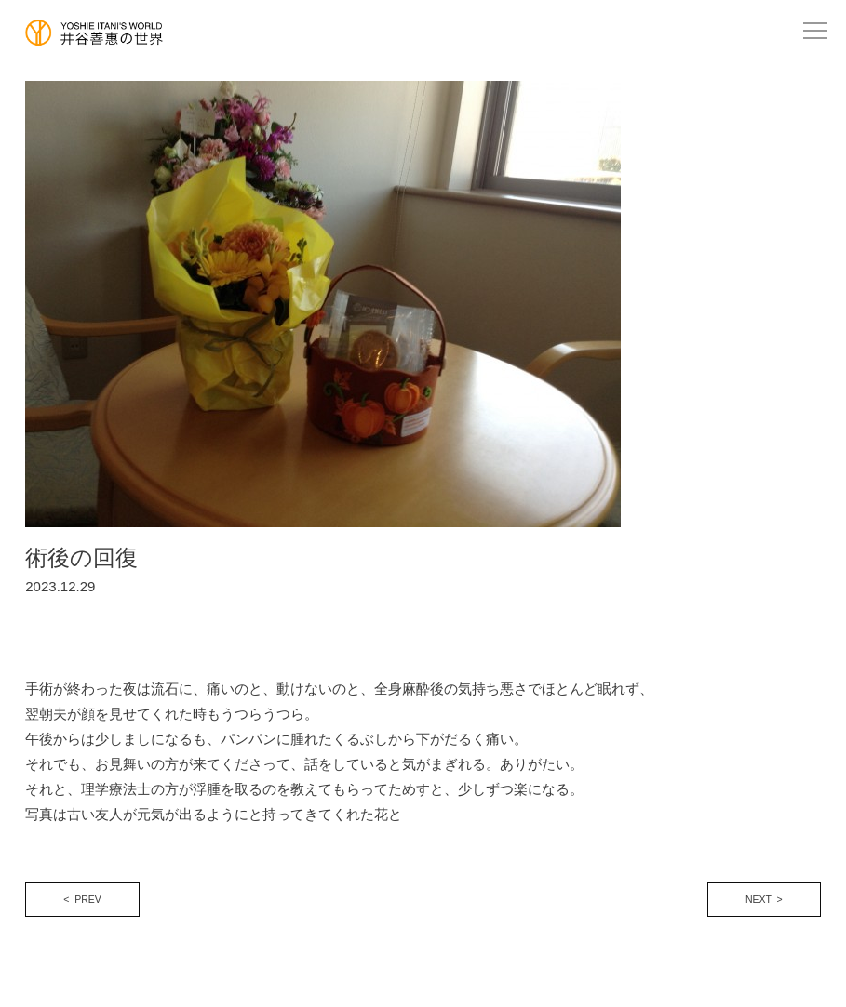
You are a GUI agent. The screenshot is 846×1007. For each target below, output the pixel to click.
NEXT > (764, 899)
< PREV (82, 899)
